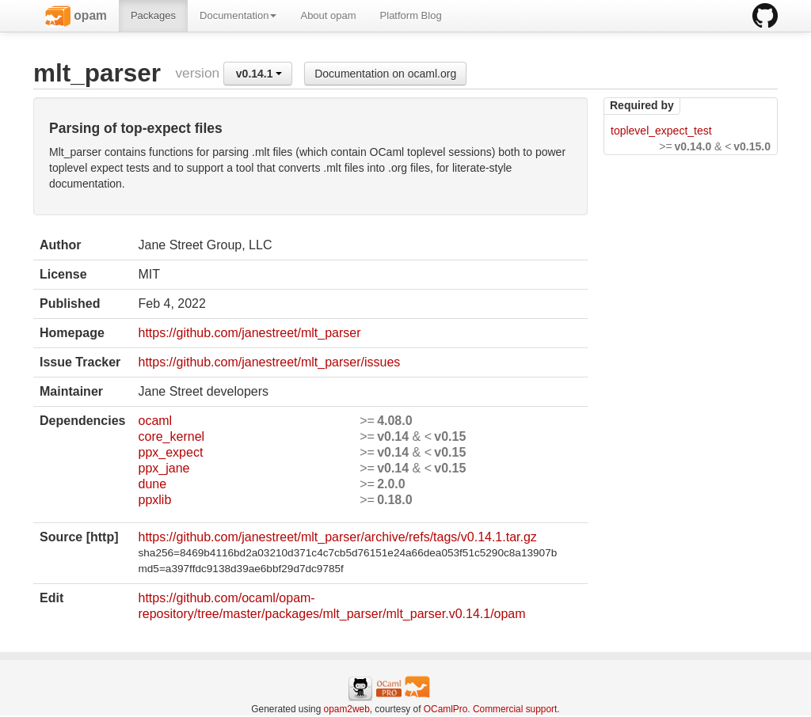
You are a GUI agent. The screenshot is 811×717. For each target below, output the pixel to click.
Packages (153, 15)
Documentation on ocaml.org (385, 73)
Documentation (238, 15)
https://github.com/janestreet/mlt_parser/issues (269, 362)
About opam (328, 15)
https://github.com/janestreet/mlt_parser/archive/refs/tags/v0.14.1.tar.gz (337, 537)
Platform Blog (411, 15)
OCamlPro (446, 709)
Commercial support (515, 709)
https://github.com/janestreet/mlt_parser (249, 333)
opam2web (347, 709)
